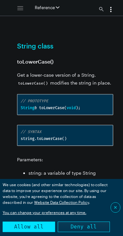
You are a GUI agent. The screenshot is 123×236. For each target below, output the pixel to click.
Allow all (29, 227)
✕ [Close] (115, 207)
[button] (111, 10)
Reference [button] (47, 7)
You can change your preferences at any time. (44, 212)
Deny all (84, 227)
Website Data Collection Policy (61, 202)
